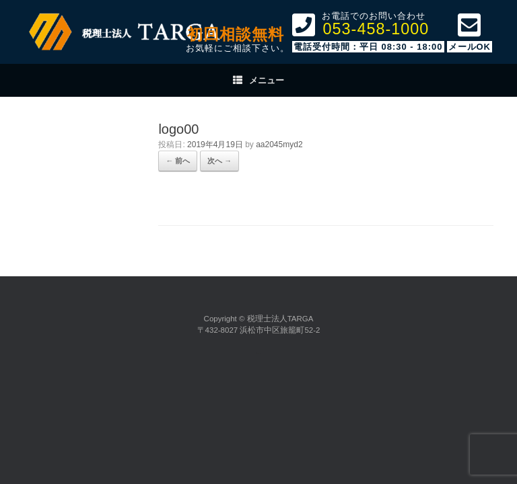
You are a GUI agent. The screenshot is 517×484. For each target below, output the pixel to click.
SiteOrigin (257, 353)
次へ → (219, 161)
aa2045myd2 (279, 144)
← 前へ (178, 161)
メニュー (258, 80)
